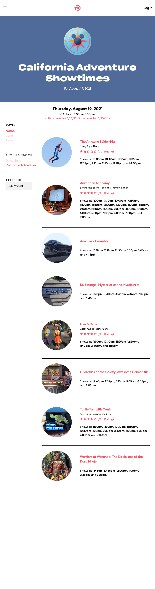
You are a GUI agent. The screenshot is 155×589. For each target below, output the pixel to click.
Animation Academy (95, 183)
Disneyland (13, 161)
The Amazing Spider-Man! (98, 142)
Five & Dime (88, 324)
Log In (147, 8)
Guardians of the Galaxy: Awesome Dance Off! (114, 372)
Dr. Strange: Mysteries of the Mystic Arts (109, 285)
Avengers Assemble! (94, 241)
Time (9, 140)
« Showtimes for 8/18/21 (61, 118)
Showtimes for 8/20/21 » (94, 118)
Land (9, 136)
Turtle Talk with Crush (95, 409)
